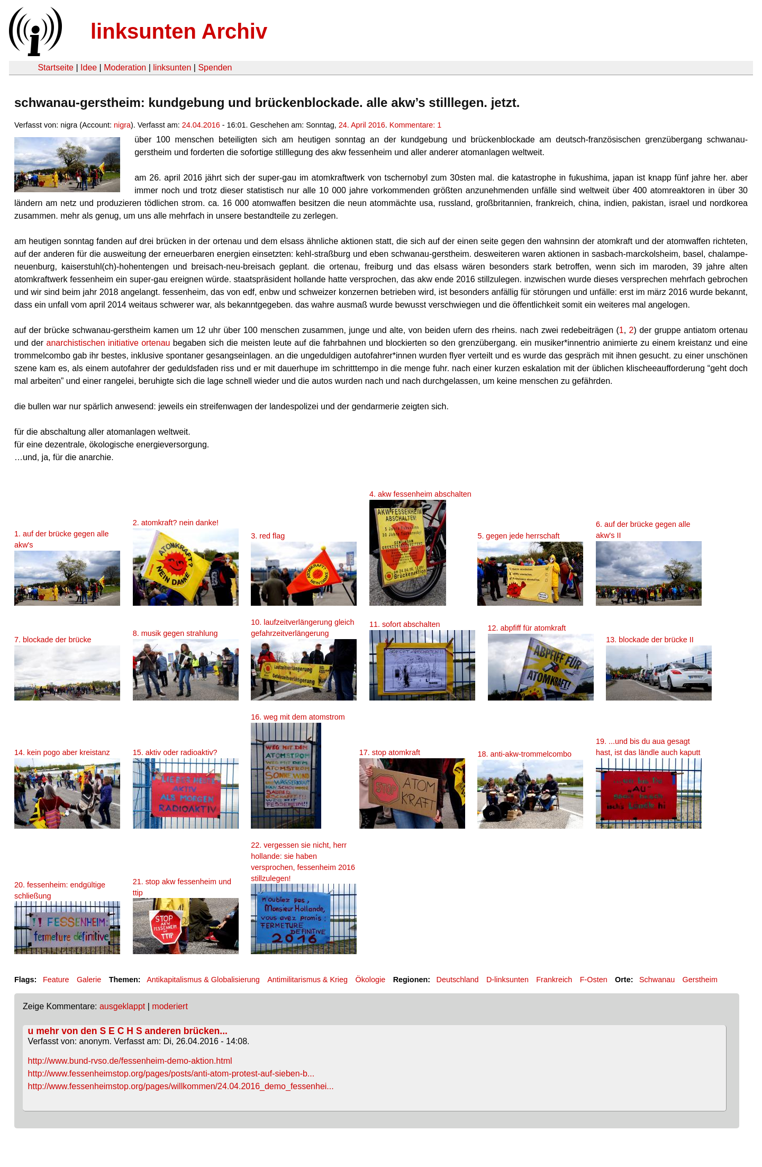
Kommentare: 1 (415, 125)
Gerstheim (700, 979)
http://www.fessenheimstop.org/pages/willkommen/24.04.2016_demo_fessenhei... (181, 1086)
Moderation (125, 67)
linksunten (172, 67)
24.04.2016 (201, 125)
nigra (122, 125)
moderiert (170, 1006)
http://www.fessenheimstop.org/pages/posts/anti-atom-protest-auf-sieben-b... (171, 1073)
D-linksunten (507, 979)
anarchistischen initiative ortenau (108, 342)
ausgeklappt (122, 1006)
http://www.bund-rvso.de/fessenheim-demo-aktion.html (130, 1060)
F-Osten (593, 979)
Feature (56, 979)
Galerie (89, 979)
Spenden (215, 67)
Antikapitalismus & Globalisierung (203, 979)
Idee (88, 67)
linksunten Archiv (178, 31)
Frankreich (554, 979)
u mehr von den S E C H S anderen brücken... (128, 1031)
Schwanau (657, 979)
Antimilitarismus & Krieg (307, 979)
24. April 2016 (362, 125)
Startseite (56, 67)
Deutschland (458, 979)
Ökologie (370, 979)
